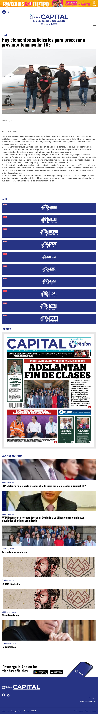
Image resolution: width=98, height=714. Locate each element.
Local (4, 35)
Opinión (5, 580)
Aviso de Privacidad (88, 701)
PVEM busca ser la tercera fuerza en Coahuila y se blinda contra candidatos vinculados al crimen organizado (43, 519)
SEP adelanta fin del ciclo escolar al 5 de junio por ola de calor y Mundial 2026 (44, 485)
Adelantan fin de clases (14, 552)
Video (4, 483)
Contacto (92, 698)
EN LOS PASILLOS (11, 583)
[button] (94, 25)
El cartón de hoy (10, 615)
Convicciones (9, 646)
